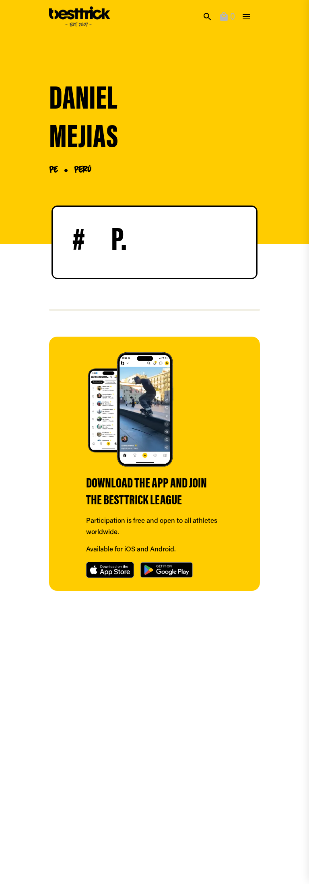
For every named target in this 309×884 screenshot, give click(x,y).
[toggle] (246, 17)
